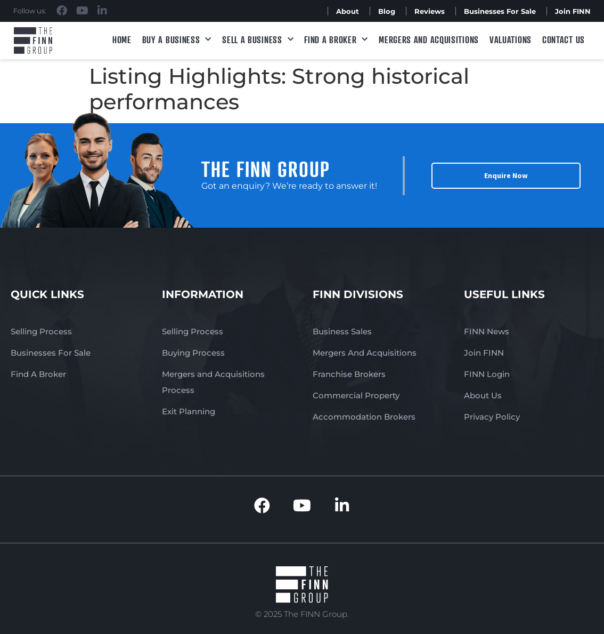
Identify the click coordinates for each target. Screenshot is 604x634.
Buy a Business (177, 40)
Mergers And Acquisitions (365, 353)
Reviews (429, 11)
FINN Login (487, 374)
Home (122, 39)
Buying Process (193, 353)
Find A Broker (336, 40)
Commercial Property (356, 395)
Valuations (510, 39)
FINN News (486, 331)
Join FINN (573, 11)
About (347, 11)
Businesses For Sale (500, 11)
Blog (386, 11)
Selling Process (41, 331)
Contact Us (563, 39)
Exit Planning (188, 411)
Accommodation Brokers (364, 417)
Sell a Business (257, 40)
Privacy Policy (492, 417)
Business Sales (342, 331)
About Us (483, 395)
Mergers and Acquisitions (429, 39)
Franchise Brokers (349, 374)
